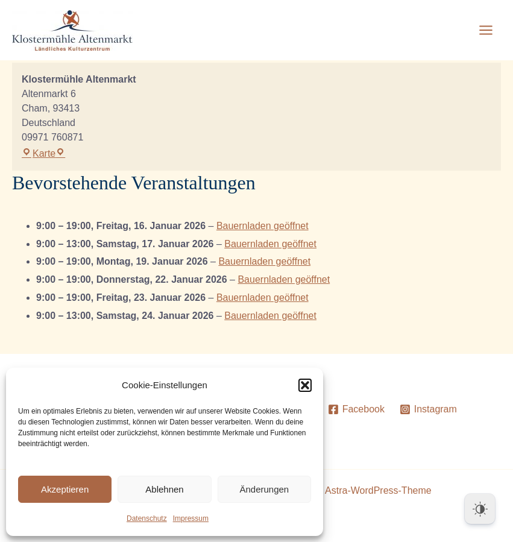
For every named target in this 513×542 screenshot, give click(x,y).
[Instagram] (428, 409)
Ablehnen (164, 489)
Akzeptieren (65, 489)
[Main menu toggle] (486, 30)
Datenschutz (147, 518)
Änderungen (264, 489)
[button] (305, 385)
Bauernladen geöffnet (262, 226)
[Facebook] (356, 409)
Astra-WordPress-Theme (378, 490)
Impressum (191, 518)
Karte (43, 153)
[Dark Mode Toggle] (480, 509)
